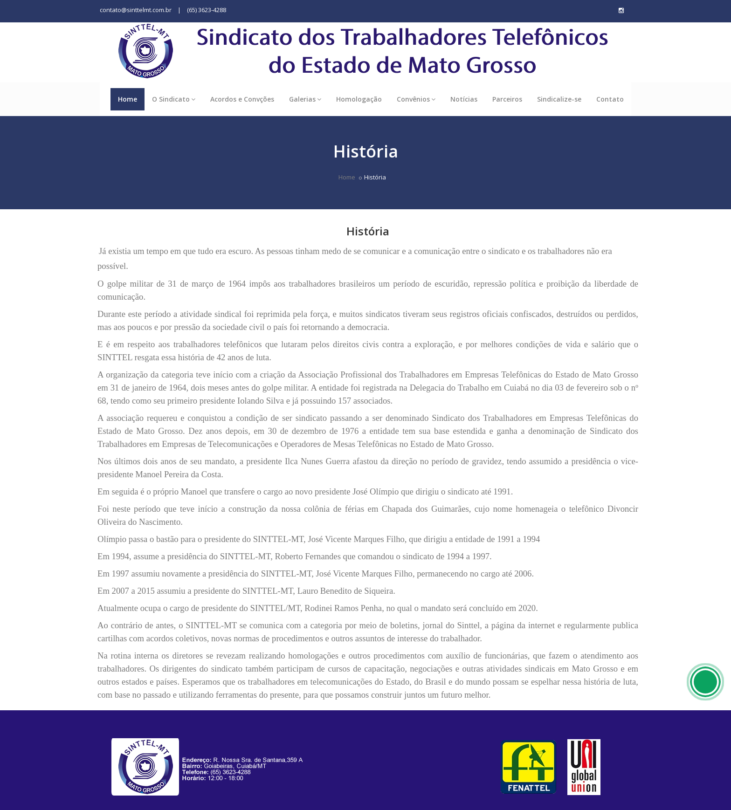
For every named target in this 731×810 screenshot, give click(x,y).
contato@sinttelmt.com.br (136, 10)
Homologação (359, 99)
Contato (610, 99)
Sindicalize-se (559, 99)
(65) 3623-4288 (206, 10)
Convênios (416, 99)
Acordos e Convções (242, 99)
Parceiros (507, 99)
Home (127, 99)
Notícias (463, 99)
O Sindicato (173, 99)
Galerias (305, 99)
